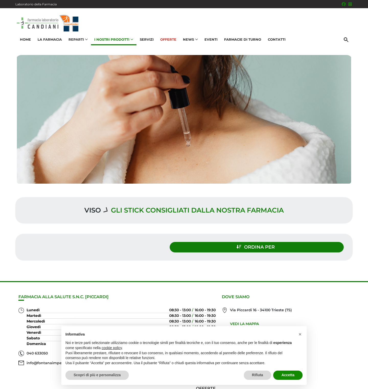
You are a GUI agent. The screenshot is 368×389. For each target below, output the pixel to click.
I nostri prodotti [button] (112, 42)
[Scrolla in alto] (356, 368)
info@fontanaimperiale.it (50, 361)
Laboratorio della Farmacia (36, 4)
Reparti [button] (76, 42)
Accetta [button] (287, 375)
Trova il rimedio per (325, 324)
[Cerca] (347, 42)
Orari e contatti (330, 332)
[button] (300, 334)
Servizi (145, 42)
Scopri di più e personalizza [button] (97, 375)
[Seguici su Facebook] (343, 4)
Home (24, 42)
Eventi (209, 42)
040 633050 (37, 351)
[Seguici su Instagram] (350, 4)
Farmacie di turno (241, 42)
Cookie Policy (338, 382)
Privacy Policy (311, 382)
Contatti (275, 42)
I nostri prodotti (329, 316)
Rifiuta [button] (257, 375)
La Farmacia (48, 42)
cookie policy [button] (112, 348)
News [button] (189, 42)
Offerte (167, 42)
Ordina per (302, 245)
